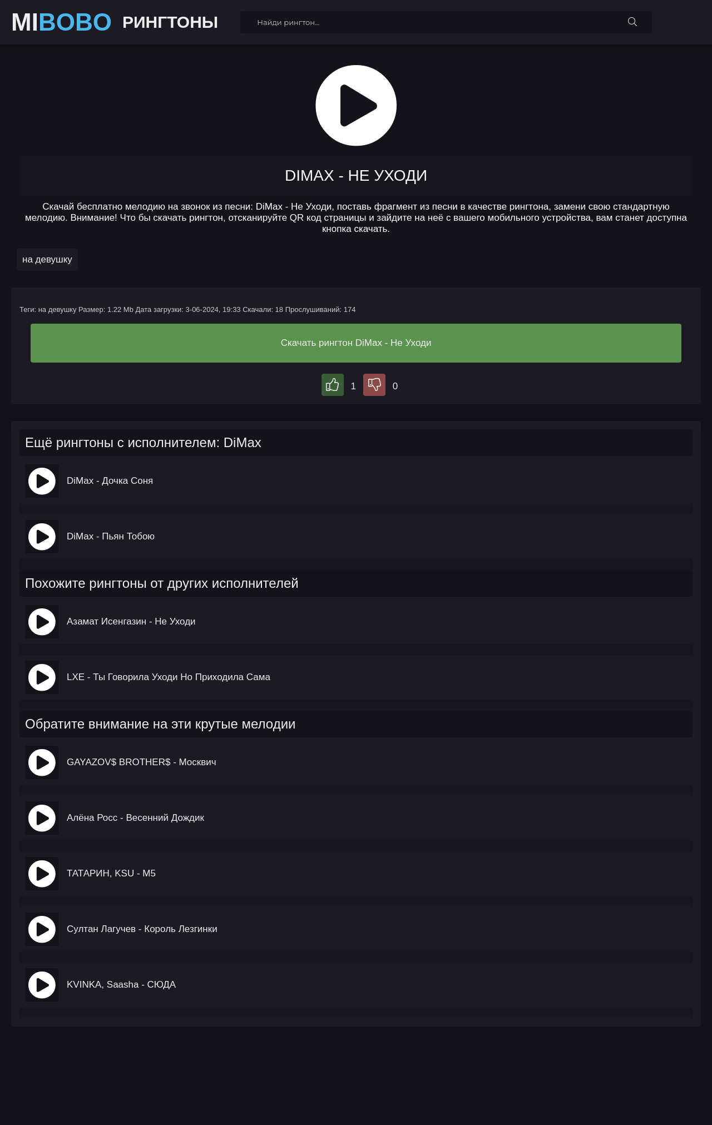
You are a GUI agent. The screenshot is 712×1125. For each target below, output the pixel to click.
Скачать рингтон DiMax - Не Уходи (356, 343)
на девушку (47, 259)
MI (61, 22)
